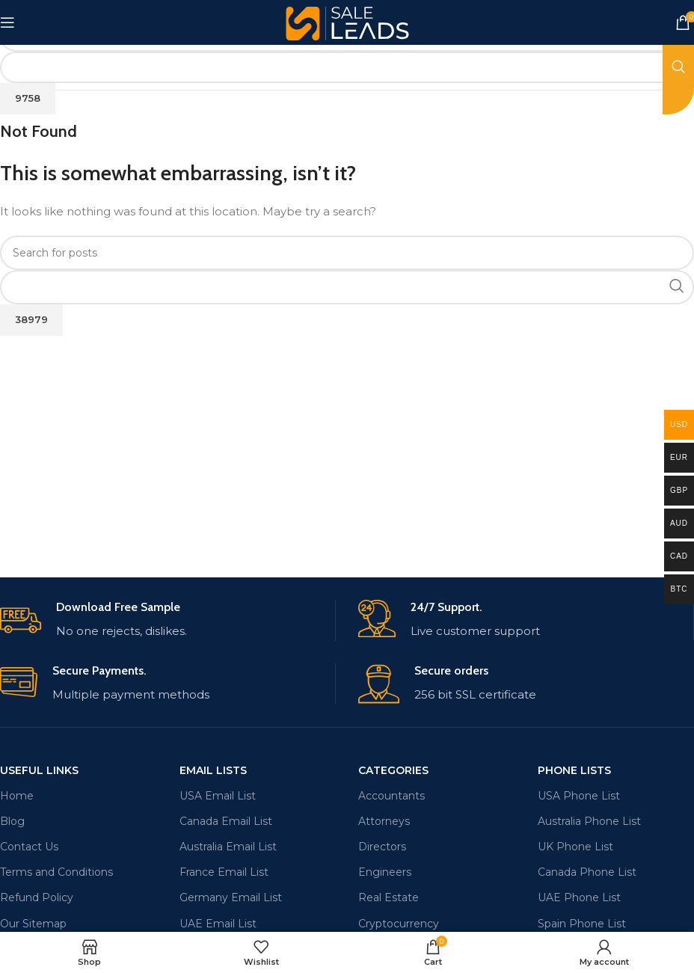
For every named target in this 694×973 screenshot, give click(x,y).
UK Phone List (575, 846)
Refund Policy (36, 897)
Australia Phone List (589, 821)
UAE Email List (218, 923)
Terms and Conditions (56, 872)
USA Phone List (579, 795)
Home (17, 795)
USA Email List (217, 795)
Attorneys (384, 821)
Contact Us (29, 846)
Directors (382, 846)
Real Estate (388, 897)
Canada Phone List (587, 872)
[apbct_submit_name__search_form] (27, 98)
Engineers (384, 872)
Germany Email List (230, 897)
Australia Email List (228, 846)
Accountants (391, 795)
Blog (12, 821)
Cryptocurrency (398, 923)
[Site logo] (347, 21)
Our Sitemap (33, 923)
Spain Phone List (582, 923)
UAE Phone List (579, 897)
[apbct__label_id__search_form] (347, 67)
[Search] (347, 253)
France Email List (223, 872)
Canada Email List (225, 821)
